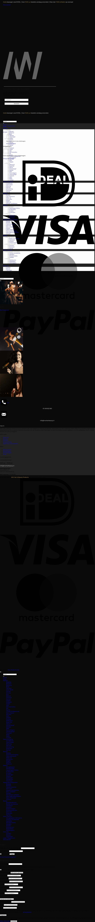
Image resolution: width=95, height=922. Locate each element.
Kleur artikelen (10, 227)
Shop (4, 126)
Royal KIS (11, 166)
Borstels (8, 222)
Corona (11, 139)
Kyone (11, 155)
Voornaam (3, 875)
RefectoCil (12, 164)
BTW (2, 905)
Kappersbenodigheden (10, 219)
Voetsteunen (12, 260)
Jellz (10, 151)
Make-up (8, 198)
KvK (1, 907)
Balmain (11, 131)
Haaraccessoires (10, 224)
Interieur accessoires (14, 253)
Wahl (10, 177)
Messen (8, 228)
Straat (2, 884)
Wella (10, 178)
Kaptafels (11, 254)
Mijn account (7, 449)
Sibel (10, 171)
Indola (11, 149)
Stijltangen (12, 215)
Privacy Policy (7, 442)
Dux (10, 141)
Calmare (8, 688)
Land (2, 896)
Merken (5, 128)
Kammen (8, 225)
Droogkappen (10, 207)
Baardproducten (10, 237)
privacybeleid (27, 912)
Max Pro (11, 159)
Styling (8, 191)
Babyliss (8, 130)
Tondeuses (12, 216)
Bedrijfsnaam (4, 881)
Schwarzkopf (12, 169)
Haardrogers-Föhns (14, 208)
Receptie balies (13, 256)
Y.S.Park (11, 180)
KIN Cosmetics (13, 152)
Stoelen (8, 258)
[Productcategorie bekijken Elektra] (47, 365)
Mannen (8, 187)
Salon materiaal (11, 798)
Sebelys (11, 170)
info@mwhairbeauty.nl (47, 420)
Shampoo (8, 190)
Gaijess (8, 146)
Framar (11, 145)
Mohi (10, 160)
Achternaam (4, 878)
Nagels (8, 200)
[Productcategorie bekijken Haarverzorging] (47, 388)
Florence (11, 144)
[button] (7, 5)
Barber (5, 235)
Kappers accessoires (12, 790)
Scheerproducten (11, 244)
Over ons (6, 266)
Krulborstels (12, 209)
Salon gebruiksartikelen (12, 232)
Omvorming (9, 189)
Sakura (11, 167)
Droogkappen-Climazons (13, 251)
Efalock (11, 142)
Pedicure (8, 202)
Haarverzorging (8, 181)
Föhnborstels (10, 768)
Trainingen (9, 270)
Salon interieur (7, 250)
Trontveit (11, 176)
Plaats (2, 893)
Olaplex (11, 162)
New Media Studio (13, 670)
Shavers (8, 213)
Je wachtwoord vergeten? (8, 857)
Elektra (5, 205)
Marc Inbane (12, 157)
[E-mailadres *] (16, 100)
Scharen (8, 234)
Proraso (8, 163)
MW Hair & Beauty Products (20, 477)
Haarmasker (9, 184)
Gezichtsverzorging (12, 754)
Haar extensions (10, 196)
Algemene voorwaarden (10, 443)
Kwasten (11, 241)
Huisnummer (4, 887)
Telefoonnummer (5, 902)
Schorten (11, 245)
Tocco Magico (13, 173)
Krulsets (11, 211)
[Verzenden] (3, 676)
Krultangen (12, 212)
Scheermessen (13, 243)
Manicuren (9, 199)
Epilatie (8, 195)
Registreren (3, 915)
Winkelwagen (7, 452)
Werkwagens (12, 263)
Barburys (11, 132)
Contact (8, 267)
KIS (10, 153)
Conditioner (9, 183)
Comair (8, 691)
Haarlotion (12, 240)
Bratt (7, 687)
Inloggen (12, 854)
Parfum (8, 762)
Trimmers (11, 218)
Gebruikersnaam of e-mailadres (10, 848)
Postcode (3, 890)
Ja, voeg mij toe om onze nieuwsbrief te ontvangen (17, 870)
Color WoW (12, 137)
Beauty (5, 193)
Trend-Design (13, 174)
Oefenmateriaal (10, 229)
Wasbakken (12, 261)
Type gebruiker (5, 872)
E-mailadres (4, 864)
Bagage (8, 221)
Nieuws (8, 269)
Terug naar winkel (8, 158)
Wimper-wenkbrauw (11, 203)
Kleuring (8, 186)
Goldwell (11, 148)
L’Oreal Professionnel (14, 156)
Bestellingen (7, 451)
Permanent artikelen (11, 231)
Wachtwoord (4, 851)
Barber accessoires (14, 238)
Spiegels (11, 257)
